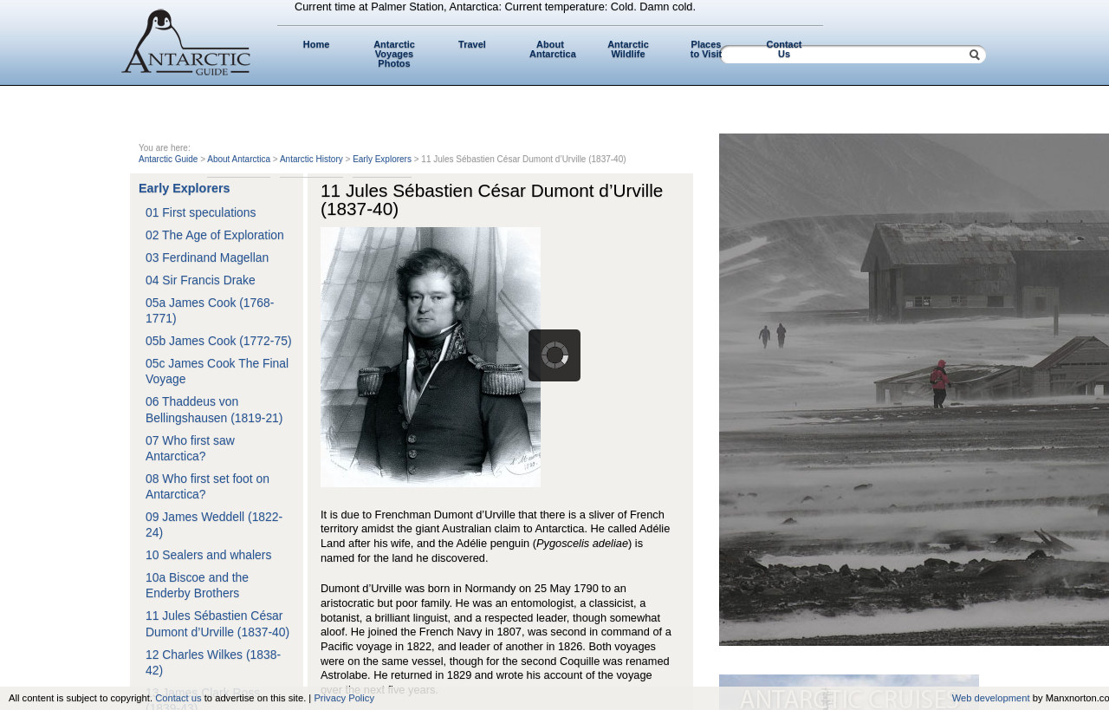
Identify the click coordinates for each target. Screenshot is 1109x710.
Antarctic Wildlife (628, 49)
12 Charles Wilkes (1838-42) (213, 662)
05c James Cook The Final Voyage (217, 371)
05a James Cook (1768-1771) (210, 310)
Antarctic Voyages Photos (394, 53)
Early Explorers (382, 159)
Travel (472, 44)
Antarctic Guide (168, 159)
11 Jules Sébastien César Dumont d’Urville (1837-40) (217, 623)
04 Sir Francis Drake (201, 280)
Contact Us (784, 49)
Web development (991, 698)
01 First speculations (201, 212)
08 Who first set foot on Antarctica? (207, 486)
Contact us (178, 698)
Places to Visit (706, 49)
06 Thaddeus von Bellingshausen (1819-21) (214, 409)
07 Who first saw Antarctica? (190, 448)
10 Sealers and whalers (208, 555)
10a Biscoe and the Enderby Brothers (197, 585)
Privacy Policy (344, 698)
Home (316, 44)
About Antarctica (552, 49)
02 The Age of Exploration (215, 235)
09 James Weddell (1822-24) (214, 524)
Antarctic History (311, 159)
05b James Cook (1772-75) (219, 341)
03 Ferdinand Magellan (207, 257)
